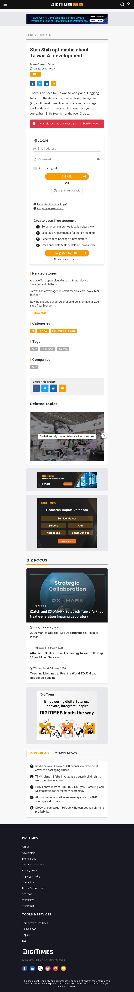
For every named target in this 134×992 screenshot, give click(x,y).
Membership (29, 858)
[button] (67, 190)
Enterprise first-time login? (52, 204)
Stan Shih (48, 349)
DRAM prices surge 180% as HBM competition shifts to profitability (69, 809)
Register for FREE (71, 253)
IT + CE (43, 330)
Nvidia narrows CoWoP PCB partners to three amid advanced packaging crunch (66, 768)
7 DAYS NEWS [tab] (66, 753)
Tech (41, 34)
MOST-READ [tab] (39, 753)
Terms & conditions (33, 864)
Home (29, 34)
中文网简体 (28, 905)
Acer (34, 349)
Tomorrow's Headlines (35, 923)
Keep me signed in (48, 168)
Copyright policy (31, 876)
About (25, 846)
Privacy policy (29, 870)
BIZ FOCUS (36, 560)
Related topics (43, 404)
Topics (26, 934)
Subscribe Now (89, 123)
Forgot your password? (50, 208)
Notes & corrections (33, 888)
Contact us (28, 882)
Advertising (28, 852)
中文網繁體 (28, 900)
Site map (27, 894)
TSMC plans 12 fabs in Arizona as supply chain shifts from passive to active (68, 778)
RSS (24, 940)
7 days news (29, 928)
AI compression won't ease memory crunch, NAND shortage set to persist (66, 799)
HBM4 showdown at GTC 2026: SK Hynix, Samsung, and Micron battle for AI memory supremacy (69, 789)
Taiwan (63, 349)
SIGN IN (74, 176)
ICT (51, 34)
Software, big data (64, 330)
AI (33, 330)
